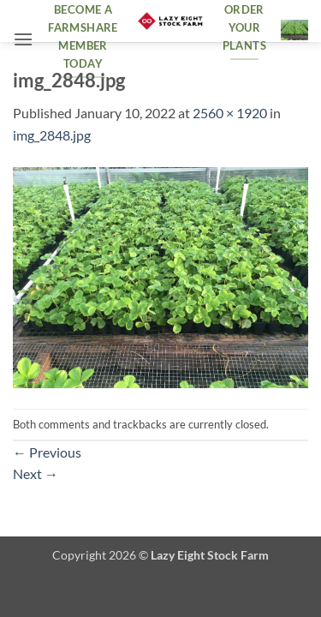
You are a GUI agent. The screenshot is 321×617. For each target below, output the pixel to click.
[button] (23, 39)
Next (35, 473)
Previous (47, 452)
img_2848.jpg (52, 135)
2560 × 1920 (230, 113)
